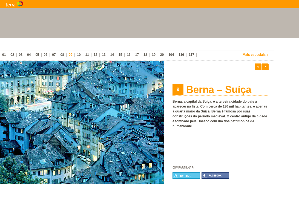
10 (79, 55)
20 (162, 55)
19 (153, 55)
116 (181, 55)
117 (191, 55)
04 (29, 55)
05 (37, 55)
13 (103, 55)
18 (145, 55)
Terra (41, 4)
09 (70, 55)
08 (62, 55)
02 (12, 55)
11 (87, 55)
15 (120, 55)
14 (112, 55)
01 (4, 55)
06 (45, 55)
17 (137, 55)
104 (171, 55)
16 (128, 55)
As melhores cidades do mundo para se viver (71, 46)
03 (20, 55)
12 (95, 55)
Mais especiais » (255, 55)
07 (54, 55)
